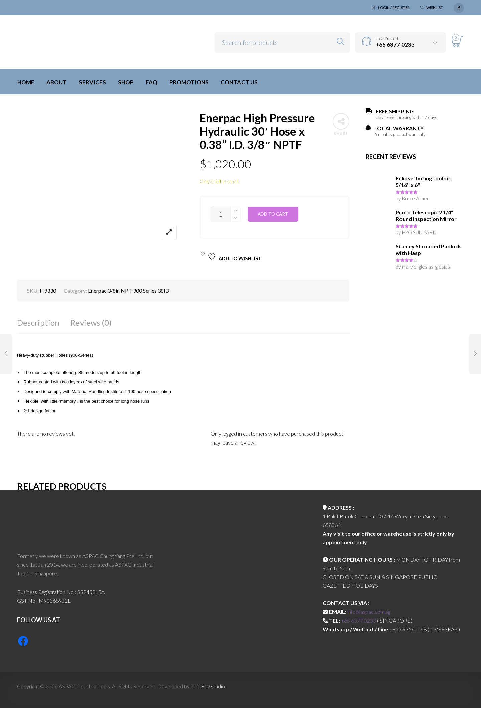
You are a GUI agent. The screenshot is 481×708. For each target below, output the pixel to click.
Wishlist (434, 7)
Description (38, 322)
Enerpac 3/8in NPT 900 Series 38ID (128, 290)
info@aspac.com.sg (368, 611)
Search (340, 41)
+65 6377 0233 (358, 620)
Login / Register (394, 7)
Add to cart (273, 214)
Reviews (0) (91, 322)
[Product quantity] (221, 214)
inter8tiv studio (208, 686)
